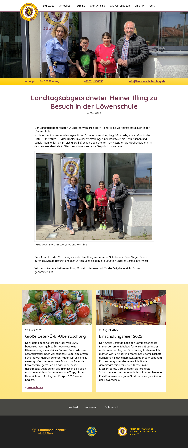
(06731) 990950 (93, 81)
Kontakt (73, 407)
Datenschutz (112, 407)
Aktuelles (64, 5)
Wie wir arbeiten (120, 5)
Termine (80, 5)
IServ (152, 5)
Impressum (91, 407)
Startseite (48, 5)
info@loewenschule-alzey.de (147, 81)
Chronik (139, 5)
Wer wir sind (97, 5)
